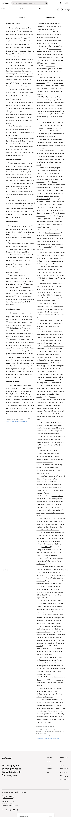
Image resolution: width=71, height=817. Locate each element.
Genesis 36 (9, 9)
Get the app (53, 3)
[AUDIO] (58, 9)
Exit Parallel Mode (67, 9)
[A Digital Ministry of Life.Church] (35, 791)
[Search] (27, 3)
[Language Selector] (60, 3)
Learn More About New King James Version (16, 421)
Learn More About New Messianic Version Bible (47, 738)
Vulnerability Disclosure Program (10, 805)
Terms (11, 803)
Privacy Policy (5, 803)
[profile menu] (66, 3)
